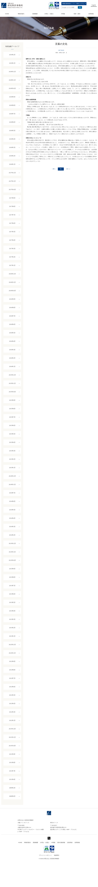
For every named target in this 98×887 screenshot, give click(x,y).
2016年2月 (12, 368)
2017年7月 (12, 220)
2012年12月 (12, 664)
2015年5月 (12, 446)
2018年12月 (12, 72)
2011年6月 (12, 803)
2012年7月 (12, 699)
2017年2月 (12, 264)
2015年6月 (12, 438)
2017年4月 (12, 246)
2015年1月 (12, 481)
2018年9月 (12, 98)
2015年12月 (12, 386)
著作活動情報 (61, 867)
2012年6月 (12, 708)
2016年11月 (12, 290)
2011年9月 (12, 777)
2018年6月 (12, 124)
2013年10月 (12, 577)
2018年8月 (12, 107)
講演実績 (69, 867)
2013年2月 (12, 647)
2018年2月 (12, 159)
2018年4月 (12, 142)
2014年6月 (12, 516)
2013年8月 (12, 594)
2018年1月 (12, 168)
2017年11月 (12, 185)
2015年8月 (12, 420)
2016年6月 (12, 333)
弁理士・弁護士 (49, 13)
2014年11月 (12, 499)
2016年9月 (12, 307)
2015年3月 (12, 464)
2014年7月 (12, 507)
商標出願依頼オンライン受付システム (73, 3)
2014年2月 (12, 551)
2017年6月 (12, 229)
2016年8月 (12, 316)
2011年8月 (12, 786)
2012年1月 (12, 742)
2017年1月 (12, 272)
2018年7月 (12, 116)
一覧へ (61, 169)
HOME (7, 13)
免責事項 (56, 880)
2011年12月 (12, 751)
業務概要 (35, 13)
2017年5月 (12, 238)
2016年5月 (12, 342)
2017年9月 (12, 203)
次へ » (68, 169)
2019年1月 (12, 63)
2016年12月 (12, 281)
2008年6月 (12, 821)
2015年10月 (12, 403)
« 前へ (54, 169)
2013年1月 (12, 655)
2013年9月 (12, 586)
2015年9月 (12, 412)
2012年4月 (12, 725)
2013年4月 (12, 629)
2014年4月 (12, 534)
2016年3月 (12, 359)
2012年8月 (12, 690)
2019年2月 (12, 55)
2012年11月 (12, 673)
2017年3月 (12, 255)
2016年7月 (12, 325)
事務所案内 (27, 867)
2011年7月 (12, 795)
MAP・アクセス (24, 856)
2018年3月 (12, 150)
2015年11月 (12, 394)
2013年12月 (12, 560)
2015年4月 (12, 455)
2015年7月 (12, 429)
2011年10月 (12, 769)
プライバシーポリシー (45, 880)
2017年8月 (12, 211)
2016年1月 (12, 377)
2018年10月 (12, 90)
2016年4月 (12, 351)
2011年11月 (12, 760)
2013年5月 (12, 621)
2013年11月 (12, 568)
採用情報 (77, 867)
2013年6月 (12, 612)
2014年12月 (12, 490)
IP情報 (53, 867)
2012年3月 (12, 734)
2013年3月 (12, 638)
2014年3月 (12, 542)
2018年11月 (12, 81)
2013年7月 (12, 603)
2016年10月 (12, 298)
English (94, 5)
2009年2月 (12, 812)
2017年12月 (12, 177)
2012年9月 (12, 682)
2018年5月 (12, 133)
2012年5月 (12, 716)
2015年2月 (12, 473)
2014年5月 (12, 525)
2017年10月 (12, 194)
